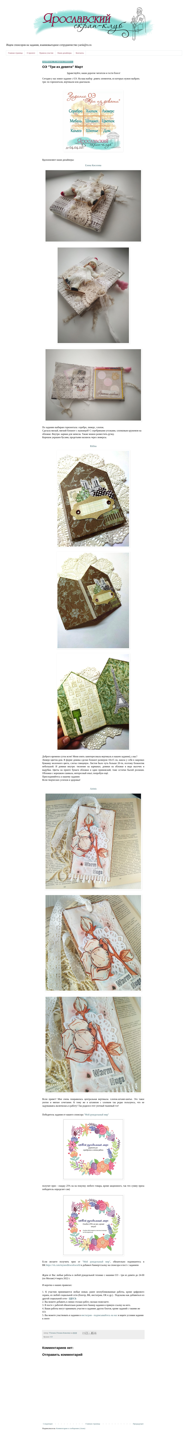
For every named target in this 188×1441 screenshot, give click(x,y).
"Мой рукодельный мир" (96, 1114)
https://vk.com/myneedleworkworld (63, 1265)
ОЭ (51, 1337)
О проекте (31, 53)
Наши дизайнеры (64, 53)
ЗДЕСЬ (72, 1298)
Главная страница (15, 53)
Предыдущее (138, 1424)
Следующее (48, 1424)
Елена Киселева (93, 165)
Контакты (80, 53)
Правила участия (46, 53)
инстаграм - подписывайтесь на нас (99, 1315)
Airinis (93, 788)
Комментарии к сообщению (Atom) (70, 1428)
